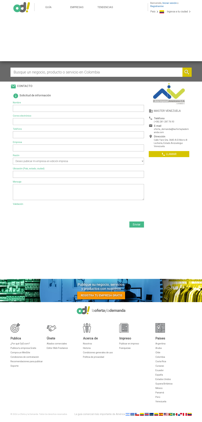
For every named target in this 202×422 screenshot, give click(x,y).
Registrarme (157, 6)
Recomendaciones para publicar (26, 361)
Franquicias (125, 348)
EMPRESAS (76, 7)
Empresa (17, 142)
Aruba (158, 348)
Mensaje (17, 181)
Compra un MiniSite (20, 352)
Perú (157, 397)
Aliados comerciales (57, 343)
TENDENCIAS (105, 7)
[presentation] (37, 212)
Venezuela (160, 401)
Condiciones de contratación (24, 357)
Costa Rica (160, 361)
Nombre (17, 102)
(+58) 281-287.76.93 (164, 121)
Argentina (160, 343)
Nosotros (87, 343)
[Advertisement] (101, 39)
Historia (87, 348)
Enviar (136, 224)
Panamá (159, 392)
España (159, 375)
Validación (18, 204)
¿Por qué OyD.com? (20, 343)
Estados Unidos (163, 379)
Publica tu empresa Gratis (23, 348)
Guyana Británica (163, 383)
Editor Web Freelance (57, 348)
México (159, 388)
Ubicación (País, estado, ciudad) (29, 168)
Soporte (14, 366)
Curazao (159, 366)
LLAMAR (169, 154)
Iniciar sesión (169, 3)
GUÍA (48, 7)
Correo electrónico (22, 115)
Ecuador (159, 370)
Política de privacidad (93, 357)
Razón (16, 155)
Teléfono (17, 129)
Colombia (160, 357)
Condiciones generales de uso (98, 352)
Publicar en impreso (129, 343)
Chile (157, 352)
